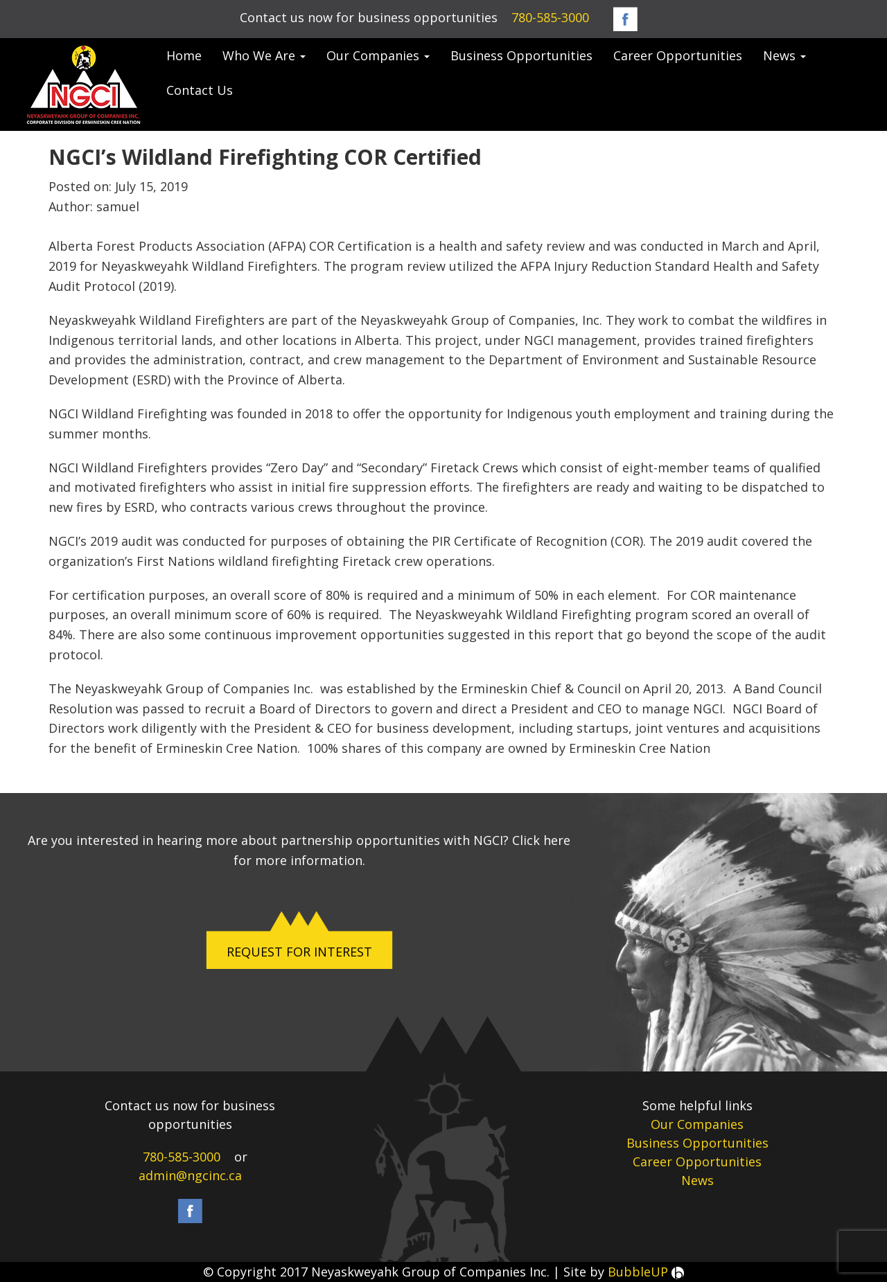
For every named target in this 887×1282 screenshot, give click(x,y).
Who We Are (264, 55)
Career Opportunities (677, 55)
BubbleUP (646, 1271)
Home (184, 55)
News (784, 55)
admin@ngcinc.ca (190, 1175)
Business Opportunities (521, 55)
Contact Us (199, 90)
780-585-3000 (550, 17)
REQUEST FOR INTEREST (299, 951)
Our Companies (378, 55)
